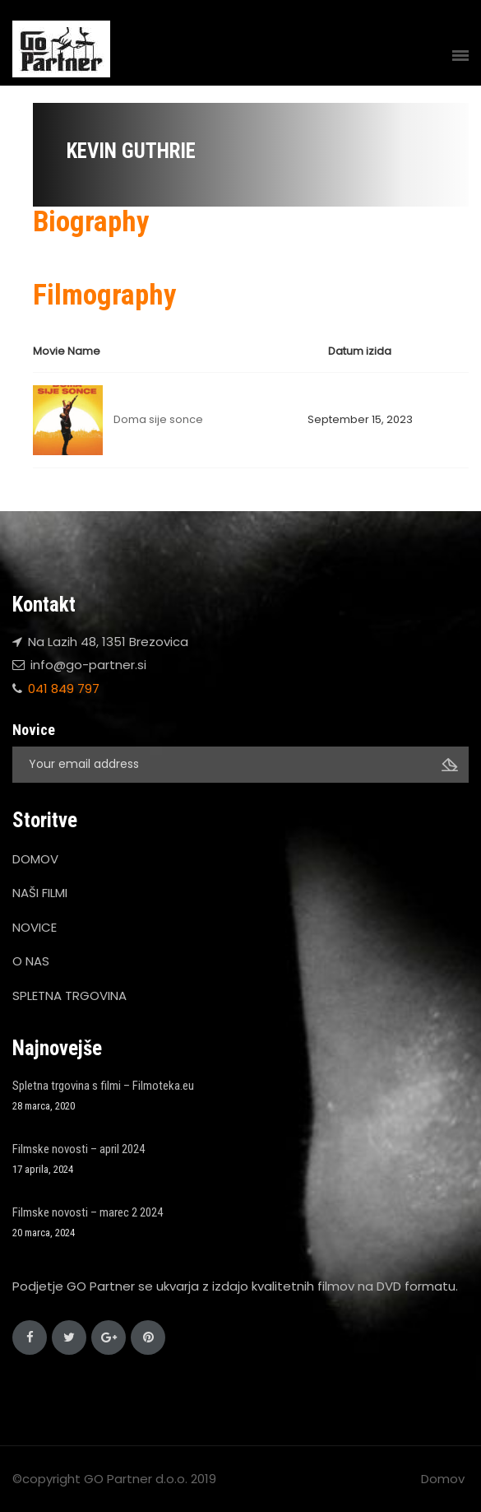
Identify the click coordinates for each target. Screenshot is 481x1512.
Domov (443, 1478)
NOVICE (34, 927)
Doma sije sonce (158, 419)
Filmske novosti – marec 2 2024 (87, 1212)
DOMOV (35, 859)
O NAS (30, 961)
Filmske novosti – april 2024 (78, 1149)
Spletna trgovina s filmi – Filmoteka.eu (103, 1085)
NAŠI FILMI (39, 892)
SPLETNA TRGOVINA (69, 995)
